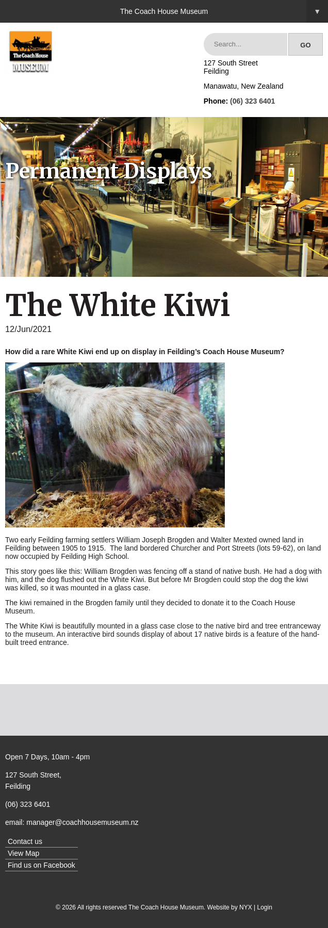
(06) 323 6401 (252, 101)
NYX (245, 907)
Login (264, 907)
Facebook (59, 865)
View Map (23, 853)
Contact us (25, 841)
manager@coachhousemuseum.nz (82, 822)
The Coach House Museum (224, 11)
